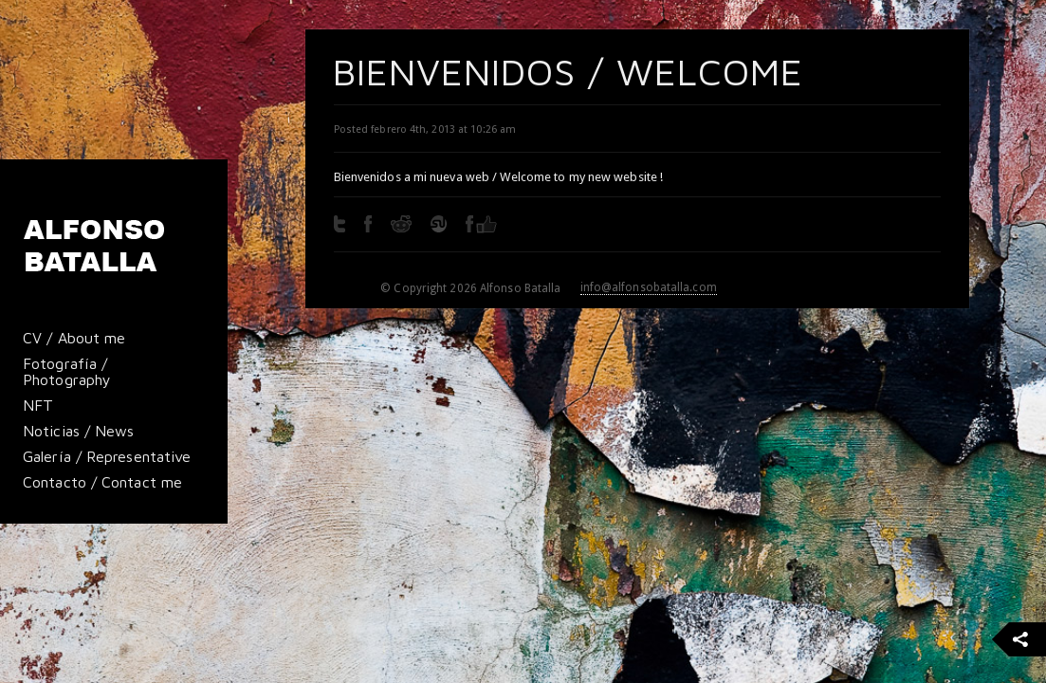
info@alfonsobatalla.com (648, 287)
